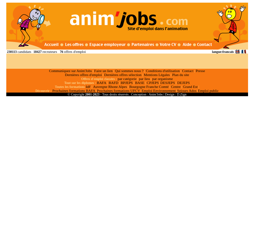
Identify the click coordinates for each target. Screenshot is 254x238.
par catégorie (127, 79)
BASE (139, 83)
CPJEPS (153, 83)
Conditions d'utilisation (163, 71)
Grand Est (190, 87)
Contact (187, 71)
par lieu (144, 79)
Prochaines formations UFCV (118, 91)
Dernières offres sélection (123, 75)
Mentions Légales (157, 75)
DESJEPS (167, 83)
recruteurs (49, 52)
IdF (88, 87)
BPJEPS (127, 83)
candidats (24, 52)
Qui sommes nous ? (129, 71)
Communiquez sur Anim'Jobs (70, 71)
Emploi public (208, 91)
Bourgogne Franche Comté (149, 87)
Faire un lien (103, 71)
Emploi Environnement (159, 91)
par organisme (162, 79)
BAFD (113, 83)
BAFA (101, 83)
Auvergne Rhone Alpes (110, 87)
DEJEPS (183, 83)
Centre (176, 87)
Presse (200, 71)
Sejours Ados (186, 91)
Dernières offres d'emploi (83, 75)
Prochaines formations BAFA (73, 91)
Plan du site (180, 75)
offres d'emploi (75, 52)
